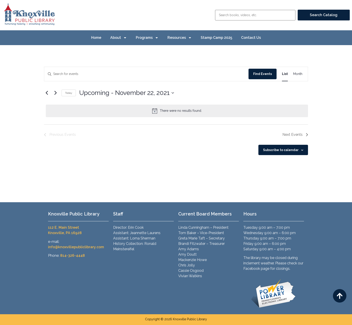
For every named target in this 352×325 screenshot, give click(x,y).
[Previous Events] (46, 93)
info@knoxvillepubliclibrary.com (76, 247)
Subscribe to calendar (281, 150)
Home (96, 37)
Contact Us (251, 37)
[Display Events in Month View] (297, 74)
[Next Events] (55, 93)
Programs (147, 38)
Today (68, 92)
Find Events (262, 74)
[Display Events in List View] (285, 74)
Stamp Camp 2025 (216, 37)
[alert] (177, 111)
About (118, 38)
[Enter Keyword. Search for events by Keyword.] (146, 74)
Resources (179, 38)
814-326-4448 (72, 255)
